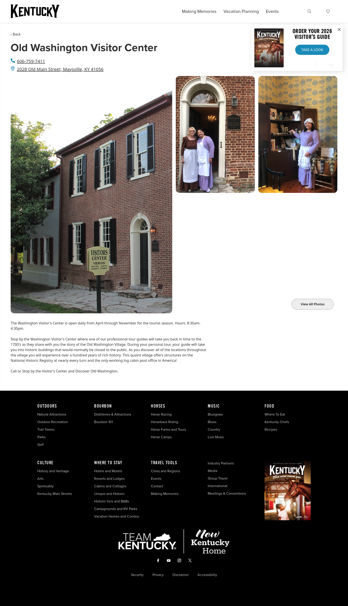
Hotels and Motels (108, 471)
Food (269, 406)
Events (272, 11)
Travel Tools (164, 463)
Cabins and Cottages (110, 486)
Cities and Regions (165, 471)
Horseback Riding (164, 421)
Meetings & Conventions (227, 493)
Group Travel (217, 478)
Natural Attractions (51, 414)
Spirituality (46, 486)
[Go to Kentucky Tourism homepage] (35, 11)
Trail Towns (45, 429)
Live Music (216, 437)
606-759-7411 (31, 61)
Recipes (271, 429)
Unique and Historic (109, 493)
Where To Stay (108, 463)
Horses (158, 406)
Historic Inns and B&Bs (111, 501)
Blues (212, 421)
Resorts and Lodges (109, 478)
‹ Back (16, 34)
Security (137, 575)
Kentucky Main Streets (54, 493)
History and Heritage (53, 471)
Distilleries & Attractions (112, 414)
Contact (157, 486)
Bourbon (103, 406)
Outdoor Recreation (52, 421)
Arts (40, 478)
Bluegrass (215, 414)
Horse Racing (161, 414)
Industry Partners (221, 463)
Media (212, 470)
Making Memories (199, 11)
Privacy (158, 575)
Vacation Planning (241, 11)
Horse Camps (161, 437)
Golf (40, 444)
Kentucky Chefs (277, 421)
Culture (45, 463)
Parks (41, 437)
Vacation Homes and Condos (116, 516)
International (217, 485)
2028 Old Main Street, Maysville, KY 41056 (60, 69)
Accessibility (207, 575)
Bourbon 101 (103, 421)
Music (214, 406)
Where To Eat (275, 414)
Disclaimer (180, 575)
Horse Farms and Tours (168, 429)
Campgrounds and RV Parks (115, 508)
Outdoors (47, 406)
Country (214, 429)
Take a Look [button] (312, 49)
